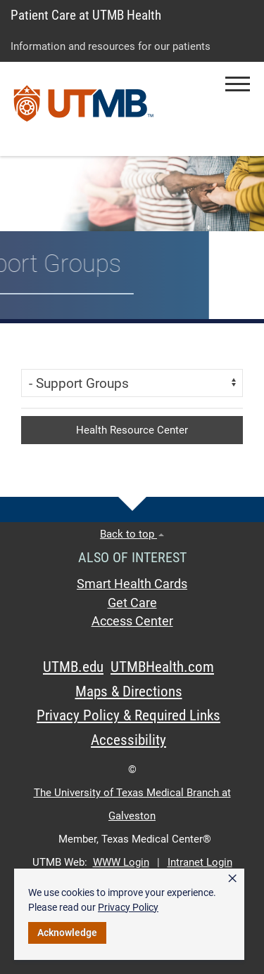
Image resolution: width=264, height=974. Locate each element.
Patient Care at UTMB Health (86, 15)
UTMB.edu (73, 666)
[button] (237, 84)
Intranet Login (200, 862)
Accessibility (128, 740)
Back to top (132, 534)
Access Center (132, 621)
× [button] (232, 878)
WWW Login (121, 862)
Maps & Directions (128, 691)
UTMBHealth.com (162, 666)
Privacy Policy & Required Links (128, 715)
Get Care (132, 603)
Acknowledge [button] (67, 932)
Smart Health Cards (132, 584)
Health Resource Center (132, 430)
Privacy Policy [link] (128, 907)
